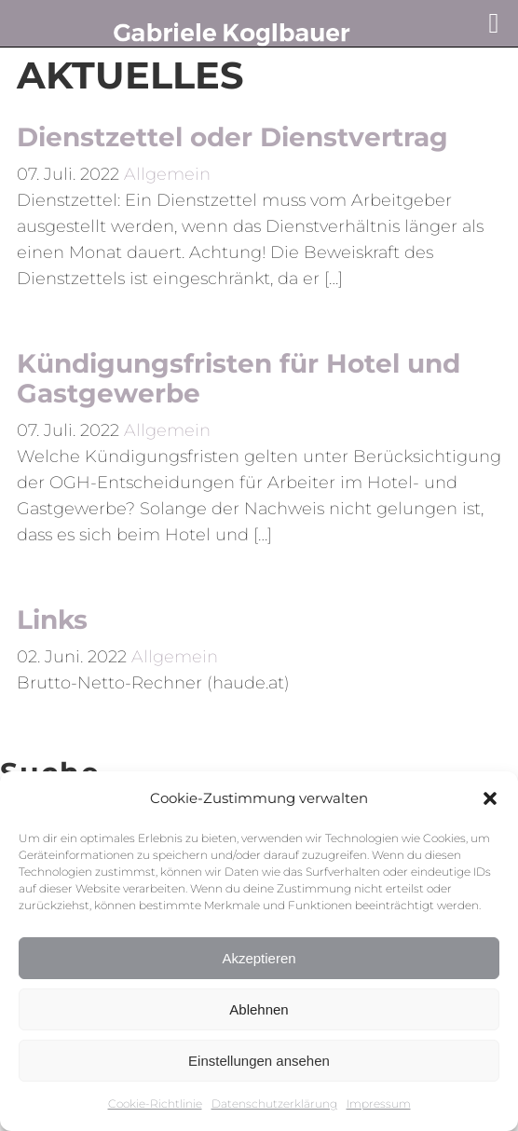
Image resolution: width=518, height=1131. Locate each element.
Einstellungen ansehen (259, 1061)
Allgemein (167, 174)
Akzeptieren (258, 958)
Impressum (379, 1104)
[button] (490, 798)
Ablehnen (258, 1009)
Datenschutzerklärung (274, 1104)
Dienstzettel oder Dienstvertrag (232, 137)
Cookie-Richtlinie (155, 1104)
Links (52, 619)
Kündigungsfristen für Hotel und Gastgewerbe (238, 378)
